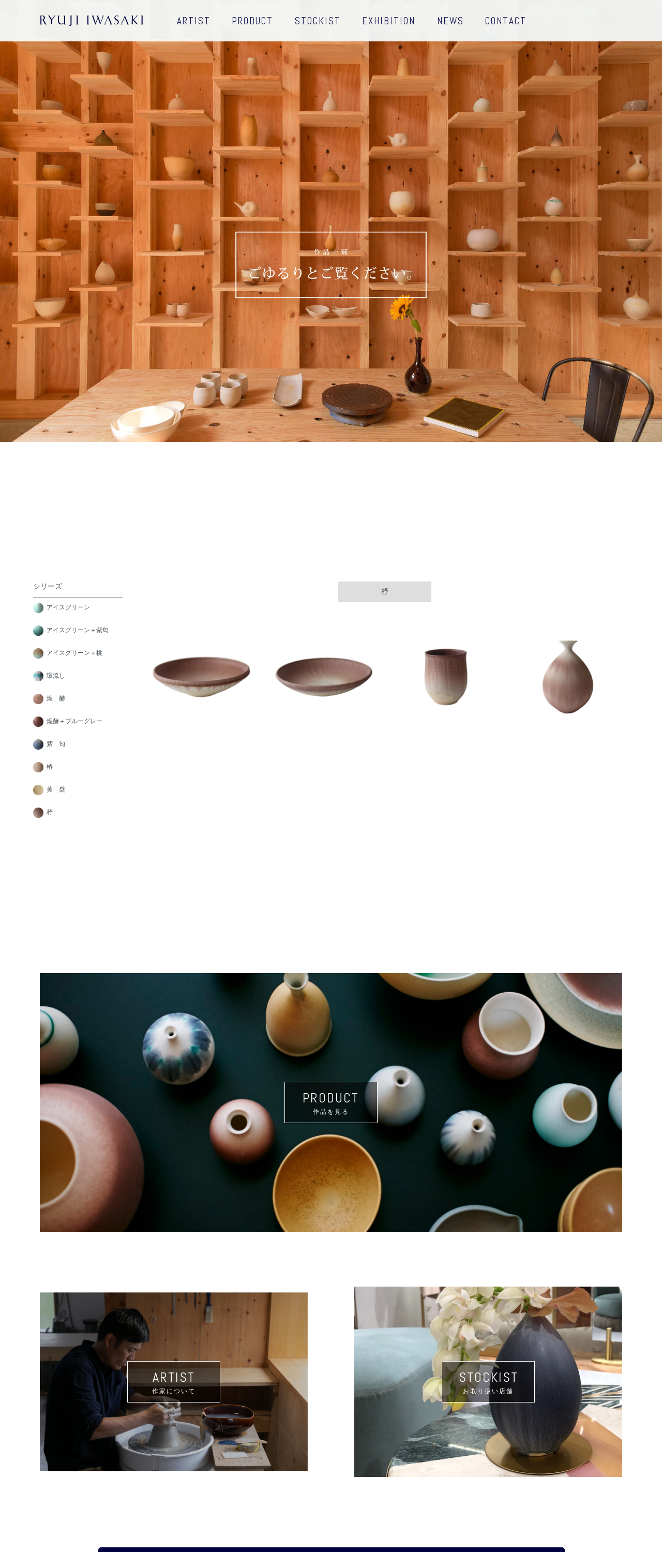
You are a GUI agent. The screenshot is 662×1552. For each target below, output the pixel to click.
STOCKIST (318, 20)
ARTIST (193, 20)
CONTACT (505, 20)
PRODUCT (252, 20)
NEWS (450, 20)
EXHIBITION (388, 20)
